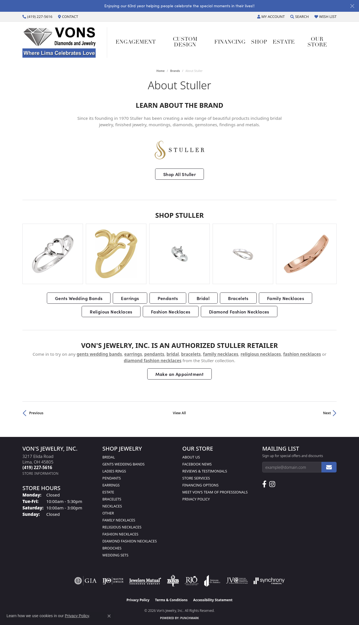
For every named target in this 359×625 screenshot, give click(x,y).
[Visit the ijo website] (112, 581)
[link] (37, 16)
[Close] (352, 6)
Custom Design (185, 42)
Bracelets (238, 298)
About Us (191, 457)
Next (327, 413)
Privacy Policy (196, 499)
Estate (284, 42)
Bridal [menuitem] (108, 457)
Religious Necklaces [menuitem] (121, 527)
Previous (36, 413)
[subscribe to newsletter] (329, 467)
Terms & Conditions (171, 600)
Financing (229, 42)
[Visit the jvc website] (237, 581)
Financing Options (200, 485)
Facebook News (197, 464)
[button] (271, 16)
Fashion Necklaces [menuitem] (120, 534)
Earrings (130, 298)
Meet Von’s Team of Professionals (215, 492)
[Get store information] (40, 473)
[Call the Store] (37, 467)
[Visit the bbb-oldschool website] (173, 581)
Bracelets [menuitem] (111, 499)
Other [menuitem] (108, 513)
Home (160, 71)
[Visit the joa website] (212, 581)
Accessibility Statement (213, 600)
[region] (179, 254)
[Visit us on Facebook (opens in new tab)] (264, 484)
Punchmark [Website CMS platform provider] (189, 618)
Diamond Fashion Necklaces (239, 311)
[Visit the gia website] (85, 581)
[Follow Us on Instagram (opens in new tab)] (272, 484)
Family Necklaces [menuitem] (118, 520)
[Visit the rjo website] (192, 581)
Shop (259, 42)
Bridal (203, 298)
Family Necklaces (285, 298)
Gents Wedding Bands (79, 298)
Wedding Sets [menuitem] (115, 555)
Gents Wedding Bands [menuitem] (123, 464)
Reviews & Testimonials (204, 471)
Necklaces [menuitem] (112, 506)
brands (175, 71)
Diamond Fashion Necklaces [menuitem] (129, 541)
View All (179, 413)
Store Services (196, 478)
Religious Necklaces (111, 311)
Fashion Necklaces (170, 311)
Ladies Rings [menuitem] (114, 471)
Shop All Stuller (179, 174)
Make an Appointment (179, 374)
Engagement (136, 42)
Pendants (168, 298)
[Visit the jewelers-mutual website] (145, 581)
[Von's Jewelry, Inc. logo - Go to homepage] (64, 42)
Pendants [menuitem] (111, 478)
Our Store (317, 42)
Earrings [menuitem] (111, 485)
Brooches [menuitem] (111, 548)
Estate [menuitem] (108, 492)
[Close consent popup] (109, 616)
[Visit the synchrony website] (269, 581)
